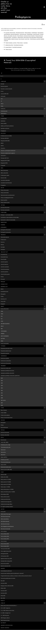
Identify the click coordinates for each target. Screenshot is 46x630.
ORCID (2, 143)
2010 (2, 395)
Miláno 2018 (3, 588)
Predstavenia (3, 239)
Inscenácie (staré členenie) (6, 182)
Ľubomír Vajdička (7, 39)
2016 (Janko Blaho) (5, 519)
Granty (2, 306)
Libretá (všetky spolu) (5, 274)
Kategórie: (3, 303)
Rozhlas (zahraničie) (5, 434)
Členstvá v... (3, 148)
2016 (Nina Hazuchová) (5, 516)
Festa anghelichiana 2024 (6, 551)
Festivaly (3, 205)
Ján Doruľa (26, 35)
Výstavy (2, 244)
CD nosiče (3, 279)
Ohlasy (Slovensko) (4, 190)
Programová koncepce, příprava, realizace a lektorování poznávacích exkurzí (16, 575)
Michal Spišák (39, 37)
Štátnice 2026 (3, 474)
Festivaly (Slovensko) (5, 207)
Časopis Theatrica (5, 627)
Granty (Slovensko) (4, 308)
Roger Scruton (9, 49)
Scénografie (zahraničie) (6, 232)
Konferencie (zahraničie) (6, 360)
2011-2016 (3, 598)
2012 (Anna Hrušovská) (5, 528)
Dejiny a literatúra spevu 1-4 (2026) (8, 491)
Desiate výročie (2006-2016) (6, 469)
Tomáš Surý (3, 81)
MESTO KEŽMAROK (5, 336)
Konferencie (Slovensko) (6, 363)
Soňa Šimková (33, 39)
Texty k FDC (3, 301)
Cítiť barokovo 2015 (5, 556)
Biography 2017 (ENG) (5, 160)
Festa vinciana (3, 541)
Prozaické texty (4, 254)
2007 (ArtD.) (3, 400)
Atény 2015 (3, 595)
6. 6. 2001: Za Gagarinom (5, 612)
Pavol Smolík (26, 37)
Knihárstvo (3, 108)
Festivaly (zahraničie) (5, 210)
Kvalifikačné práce (4, 291)
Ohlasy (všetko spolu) (5, 202)
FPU (1, 316)
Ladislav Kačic (20, 37)
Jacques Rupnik (8, 47)
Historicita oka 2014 (5, 563)
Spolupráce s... (3, 155)
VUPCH (2, 145)
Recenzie (3, 420)
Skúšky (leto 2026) (4, 477)
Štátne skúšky (3, 123)
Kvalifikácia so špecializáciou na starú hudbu (10, 217)
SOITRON (3, 338)
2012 (2, 390)
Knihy (2, 106)
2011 (2, 392)
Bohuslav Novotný (39, 35)
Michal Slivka (12, 32)
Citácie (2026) (3, 412)
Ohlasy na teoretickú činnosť (6, 417)
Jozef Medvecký (7, 34)
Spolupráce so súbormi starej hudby (8, 219)
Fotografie (3, 165)
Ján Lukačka (10, 35)
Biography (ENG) (4, 163)
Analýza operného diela (5, 499)
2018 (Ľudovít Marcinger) (6, 514)
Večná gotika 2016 (4, 553)
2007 (2, 402)
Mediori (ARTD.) (4, 457)
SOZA (2, 321)
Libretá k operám (4, 261)
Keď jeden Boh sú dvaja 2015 (6, 561)
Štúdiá (2, 116)
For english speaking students (7, 506)
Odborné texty (4, 286)
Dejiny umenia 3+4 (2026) (6, 481)
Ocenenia (3, 224)
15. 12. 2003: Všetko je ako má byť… (8, 610)
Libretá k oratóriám (5, 266)
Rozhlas (3, 430)
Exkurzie (3, 568)
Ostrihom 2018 (4, 583)
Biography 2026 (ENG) (5, 140)
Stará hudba (3, 212)
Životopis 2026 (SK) (5, 138)
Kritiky (2, 187)
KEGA (2, 313)
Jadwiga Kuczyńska (9, 45)
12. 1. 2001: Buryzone (5, 615)
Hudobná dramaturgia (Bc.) (6, 501)
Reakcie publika (4, 200)
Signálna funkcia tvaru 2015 (6, 558)
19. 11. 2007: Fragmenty (5, 608)
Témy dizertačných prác (5, 462)
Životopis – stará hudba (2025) (7, 214)
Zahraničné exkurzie (5, 237)
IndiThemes (16, 68)
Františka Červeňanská (17, 47)
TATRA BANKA (4, 331)
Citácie (2, 407)
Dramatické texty (4, 256)
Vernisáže (3, 247)
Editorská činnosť (4, 427)
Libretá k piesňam (4, 271)
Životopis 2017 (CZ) (5, 158)
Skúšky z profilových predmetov (7, 125)
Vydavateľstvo (3, 113)
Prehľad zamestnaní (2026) (6, 135)
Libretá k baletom (4, 264)
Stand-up (3, 603)
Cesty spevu (3, 511)
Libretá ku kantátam (5, 269)
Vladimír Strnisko (14, 39)
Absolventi (3, 454)
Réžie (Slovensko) (4, 170)
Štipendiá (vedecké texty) (6, 350)
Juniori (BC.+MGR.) (4, 442)
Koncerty (2, 242)
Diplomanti (3, 449)
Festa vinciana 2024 (5, 543)
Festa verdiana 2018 (5, 536)
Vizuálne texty (4, 284)
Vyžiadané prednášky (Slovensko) (7, 370)
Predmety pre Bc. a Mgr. (5, 444)
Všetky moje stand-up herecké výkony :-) (9, 605)
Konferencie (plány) (5, 358)
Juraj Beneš (14, 37)
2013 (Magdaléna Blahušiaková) (7, 526)
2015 (2, 383)
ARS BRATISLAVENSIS (5, 323)
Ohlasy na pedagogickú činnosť (7, 197)
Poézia (2, 276)
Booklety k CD (3, 298)
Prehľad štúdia (4, 118)
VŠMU (2, 341)
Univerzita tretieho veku (6, 368)
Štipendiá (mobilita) (5, 353)
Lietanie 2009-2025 (4, 93)
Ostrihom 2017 (4, 590)
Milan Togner (20, 42)
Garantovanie (3, 439)
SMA (2, 328)
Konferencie (4, 355)
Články (2, 296)
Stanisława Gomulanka (18, 45)
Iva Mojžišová (34, 32)
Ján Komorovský (23, 34)
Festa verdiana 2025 (5, 533)
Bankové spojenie (4, 86)
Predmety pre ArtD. (5, 459)
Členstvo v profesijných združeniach (8, 150)
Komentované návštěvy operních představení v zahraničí (12, 573)
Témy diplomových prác (5, 447)
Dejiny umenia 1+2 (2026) (6, 479)
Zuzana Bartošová (7, 37)
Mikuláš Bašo (29, 34)
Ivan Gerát (7, 32)
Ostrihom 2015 (4, 593)
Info (2, 98)
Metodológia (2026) (5, 494)
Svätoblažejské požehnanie (6, 570)
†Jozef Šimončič (36, 34)
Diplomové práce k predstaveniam (7, 195)
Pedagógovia (3, 130)
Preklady (3, 281)
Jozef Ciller (27, 39)
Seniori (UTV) (3, 464)
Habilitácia (3, 121)
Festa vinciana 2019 (5, 546)
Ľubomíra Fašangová (15, 34)
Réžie (2, 167)
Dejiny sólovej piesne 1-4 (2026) (7, 489)
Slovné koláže (3, 259)
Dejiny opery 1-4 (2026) (5, 486)
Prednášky (3, 365)
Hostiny (2, 509)
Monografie (3, 294)
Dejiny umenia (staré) (5, 496)
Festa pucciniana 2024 (5, 548)
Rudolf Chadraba (9, 42)
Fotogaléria (3, 185)
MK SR (2, 326)
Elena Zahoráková (32, 37)
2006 (2, 405)
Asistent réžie (3, 177)
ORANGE (2, 333)
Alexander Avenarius (20, 32)
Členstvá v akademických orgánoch (8, 153)
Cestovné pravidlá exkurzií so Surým (8, 578)
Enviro (2, 91)
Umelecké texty (4, 252)
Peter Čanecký (21, 39)
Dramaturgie (4, 222)
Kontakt (2, 83)
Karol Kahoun (40, 32)
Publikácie (3, 249)
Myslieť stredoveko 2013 (5, 565)
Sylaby (2, 472)
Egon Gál (14, 35)
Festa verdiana (4, 531)
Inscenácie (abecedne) (5, 180)
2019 (2, 378)
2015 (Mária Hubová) (5, 521)
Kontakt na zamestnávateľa (6, 88)
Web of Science (4, 410)
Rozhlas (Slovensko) (5, 432)
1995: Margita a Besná (5, 617)
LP (1, 101)
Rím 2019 (2, 580)
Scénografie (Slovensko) (6, 229)
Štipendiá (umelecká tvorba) (6, 348)
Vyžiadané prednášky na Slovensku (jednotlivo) (10, 375)
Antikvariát (3, 96)
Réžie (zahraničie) (4, 172)
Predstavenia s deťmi (5, 175)
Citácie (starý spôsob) (5, 415)
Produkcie (3, 234)
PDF (43, 24)
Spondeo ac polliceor (5, 128)
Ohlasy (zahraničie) (5, 192)
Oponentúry (3, 452)
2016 (2, 380)
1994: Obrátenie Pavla (5, 620)
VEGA (2, 311)
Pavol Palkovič (20, 35)
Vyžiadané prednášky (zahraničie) (7, 373)
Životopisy (3, 133)
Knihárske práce (4, 111)
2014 (2, 385)
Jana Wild (38, 39)
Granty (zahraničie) (5, 343)
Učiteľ (2, 437)
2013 (2, 388)
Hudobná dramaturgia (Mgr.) (6, 504)
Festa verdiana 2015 (5, 538)
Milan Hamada (28, 32)
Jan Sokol (26, 42)
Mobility (3, 600)
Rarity (2, 103)
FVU (1, 318)
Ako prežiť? (3, 622)
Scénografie (3, 227)
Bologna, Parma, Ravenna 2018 (7, 585)
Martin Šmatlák (31, 35)
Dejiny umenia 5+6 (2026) (6, 484)
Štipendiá (3, 345)
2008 (2, 397)
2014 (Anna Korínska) (5, 523)
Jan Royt (15, 42)
